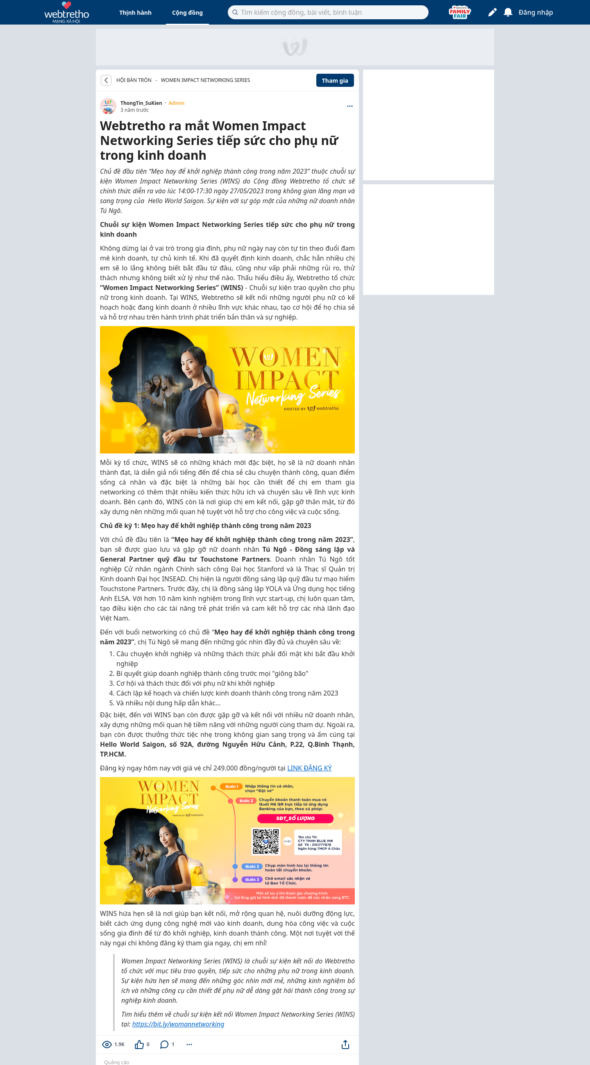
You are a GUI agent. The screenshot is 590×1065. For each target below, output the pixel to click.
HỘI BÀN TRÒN (134, 80)
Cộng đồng (187, 12)
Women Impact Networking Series (205, 80)
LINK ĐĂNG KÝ (309, 768)
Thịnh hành (135, 12)
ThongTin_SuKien (141, 103)
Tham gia (335, 80)
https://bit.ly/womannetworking (178, 1024)
